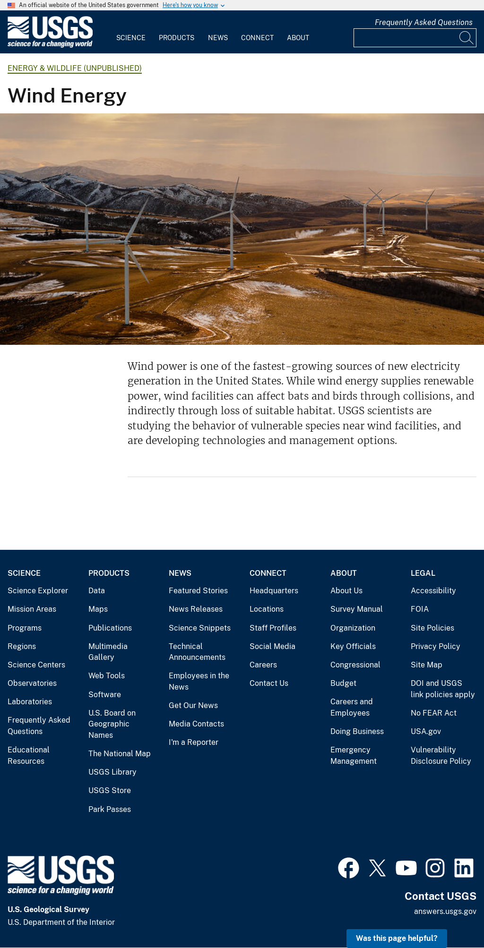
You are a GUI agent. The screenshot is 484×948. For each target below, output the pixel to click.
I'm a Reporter (193, 742)
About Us (346, 590)
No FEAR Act (434, 713)
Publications (110, 627)
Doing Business (357, 731)
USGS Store (109, 790)
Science (131, 38)
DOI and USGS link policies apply (443, 689)
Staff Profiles (273, 627)
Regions (22, 646)
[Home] (50, 45)
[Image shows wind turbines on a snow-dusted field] (242, 229)
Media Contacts (196, 723)
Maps (98, 609)
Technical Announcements (197, 652)
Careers (263, 664)
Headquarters (274, 590)
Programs (25, 627)
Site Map (426, 664)
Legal (423, 573)
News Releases (196, 609)
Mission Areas (32, 609)
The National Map (119, 753)
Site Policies (432, 627)
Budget (343, 683)
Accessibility (433, 590)
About (298, 38)
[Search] (467, 37)
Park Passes (109, 809)
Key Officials (353, 646)
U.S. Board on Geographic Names (112, 724)
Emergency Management (353, 755)
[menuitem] (131, 32)
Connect (257, 38)
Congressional (355, 664)
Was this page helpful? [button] (397, 938)
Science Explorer (38, 590)
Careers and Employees (351, 707)
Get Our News (193, 705)
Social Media (272, 646)
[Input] (415, 37)
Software (104, 694)
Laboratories (30, 701)
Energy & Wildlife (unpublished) (75, 68)
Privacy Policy (435, 646)
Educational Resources (29, 755)
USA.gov (426, 731)
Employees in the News (199, 681)
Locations (267, 609)
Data (96, 590)
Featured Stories (198, 590)
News (218, 38)
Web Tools (106, 675)
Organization (352, 627)
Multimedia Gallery (108, 652)
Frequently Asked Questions (424, 22)
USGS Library (112, 772)
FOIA (420, 609)
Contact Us (269, 683)
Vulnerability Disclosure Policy (441, 755)
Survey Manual (356, 609)
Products (176, 38)
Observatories (32, 683)
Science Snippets (200, 627)
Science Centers (36, 664)
